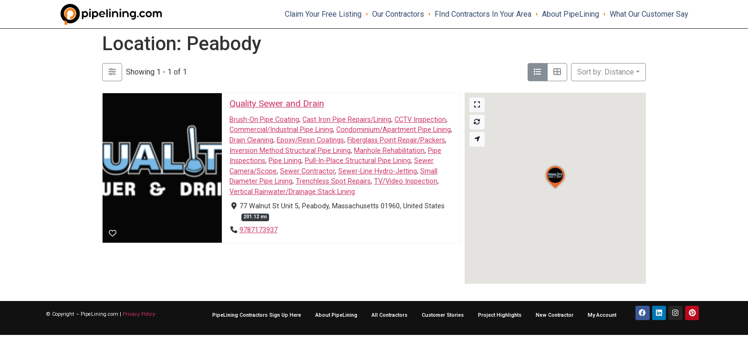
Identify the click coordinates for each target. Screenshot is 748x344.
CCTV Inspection (420, 120)
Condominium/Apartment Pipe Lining (393, 130)
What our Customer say (649, 14)
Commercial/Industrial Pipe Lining (281, 130)
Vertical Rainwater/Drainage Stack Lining (292, 192)
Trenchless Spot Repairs (333, 182)
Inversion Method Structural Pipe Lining (290, 151)
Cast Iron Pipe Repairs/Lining (346, 120)
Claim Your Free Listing (323, 14)
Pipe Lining (285, 161)
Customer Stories (443, 315)
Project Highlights (499, 315)
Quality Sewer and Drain (276, 103)
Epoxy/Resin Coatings (310, 140)
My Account (602, 315)
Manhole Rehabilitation (389, 151)
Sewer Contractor (307, 171)
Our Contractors (398, 14)
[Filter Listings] (112, 72)
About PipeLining (570, 14)
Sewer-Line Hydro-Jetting (377, 171)
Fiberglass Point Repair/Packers (396, 140)
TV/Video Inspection (405, 182)
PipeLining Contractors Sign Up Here (256, 315)
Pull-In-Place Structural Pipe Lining (358, 161)
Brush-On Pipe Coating (264, 120)
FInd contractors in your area (483, 14)
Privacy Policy (139, 314)
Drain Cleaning (251, 140)
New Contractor (554, 315)
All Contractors (389, 315)
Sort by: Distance (605, 71)
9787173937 (258, 230)
